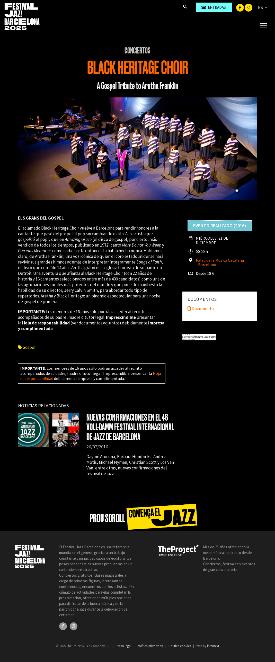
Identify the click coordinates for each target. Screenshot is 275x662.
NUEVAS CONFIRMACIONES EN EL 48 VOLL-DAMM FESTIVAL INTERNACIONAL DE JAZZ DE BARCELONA (130, 427)
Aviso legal (124, 646)
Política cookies (180, 646)
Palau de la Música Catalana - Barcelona (220, 262)
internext (213, 646)
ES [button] (261, 7)
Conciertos (137, 50)
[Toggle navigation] (263, 25)
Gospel (27, 347)
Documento (201, 308)
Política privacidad (150, 646)
